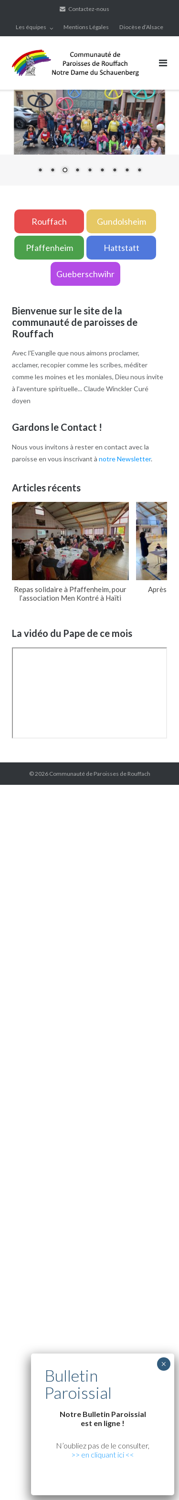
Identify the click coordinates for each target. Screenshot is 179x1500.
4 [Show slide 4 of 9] (77, 171)
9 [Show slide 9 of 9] (139, 171)
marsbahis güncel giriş (72, 790)
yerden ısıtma (152, 1029)
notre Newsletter (125, 459)
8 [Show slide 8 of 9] (127, 171)
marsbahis (43, 1112)
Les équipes (31, 27)
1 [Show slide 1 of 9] (40, 171)
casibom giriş (125, 1112)
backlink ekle (19, 790)
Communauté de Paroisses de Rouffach (99, 773)
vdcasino (13, 1112)
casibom (76, 1219)
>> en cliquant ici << (102, 1454)
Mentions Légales (86, 27)
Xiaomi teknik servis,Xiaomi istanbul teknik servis (91, 1053)
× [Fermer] (163, 1364)
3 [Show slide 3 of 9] (65, 171)
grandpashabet (82, 1112)
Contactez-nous (88, 8)
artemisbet (121, 1100)
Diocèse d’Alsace (141, 27)
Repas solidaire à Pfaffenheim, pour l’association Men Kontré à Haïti (70, 593)
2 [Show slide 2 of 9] (52, 171)
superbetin (155, 1100)
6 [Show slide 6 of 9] (102, 171)
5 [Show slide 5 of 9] (89, 171)
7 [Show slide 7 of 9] (114, 171)
